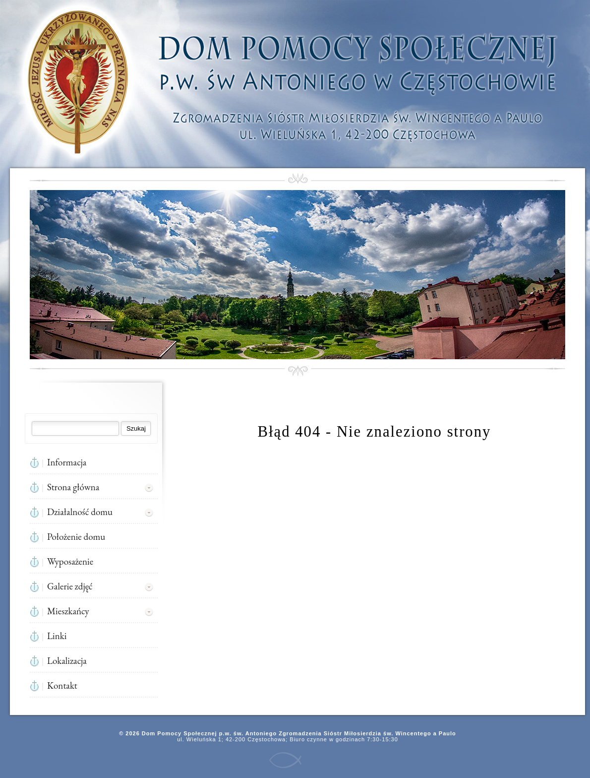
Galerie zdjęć (70, 586)
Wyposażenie (70, 561)
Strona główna (73, 487)
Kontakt (62, 685)
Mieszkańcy (68, 611)
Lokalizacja (67, 660)
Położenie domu (76, 536)
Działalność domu (80, 512)
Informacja (66, 462)
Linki (56, 636)
